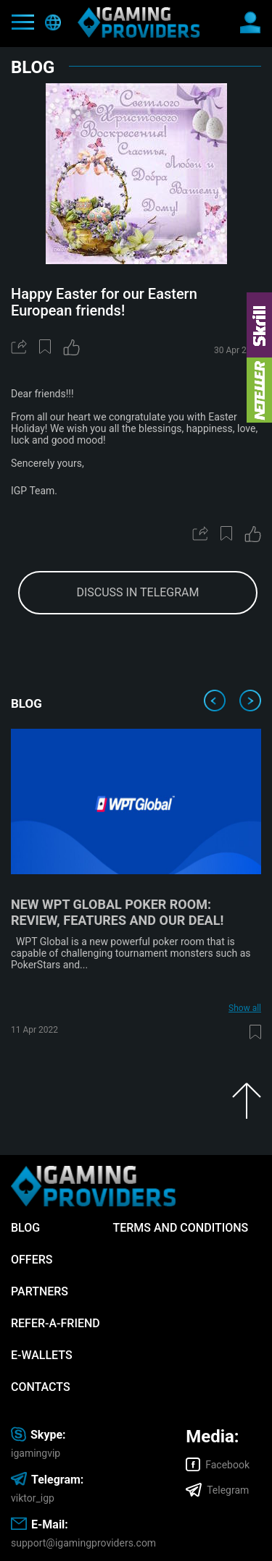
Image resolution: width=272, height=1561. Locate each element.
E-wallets (42, 1355)
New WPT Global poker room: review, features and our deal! (117, 912)
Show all (244, 1008)
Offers (31, 1259)
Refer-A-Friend (55, 1323)
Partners (39, 1291)
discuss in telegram (137, 592)
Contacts (40, 1387)
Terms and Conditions (180, 1228)
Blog (25, 1228)
